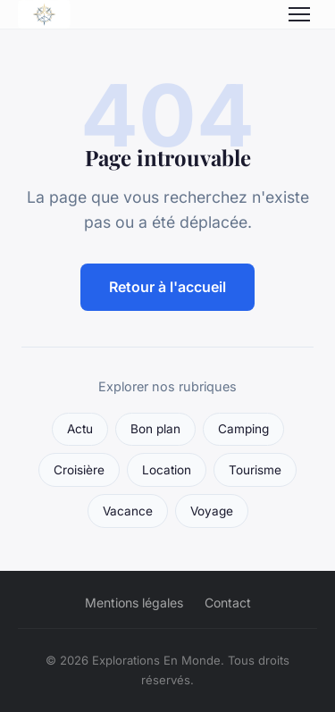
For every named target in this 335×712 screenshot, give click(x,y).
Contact (228, 602)
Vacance (128, 511)
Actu (80, 429)
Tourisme (255, 470)
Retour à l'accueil (167, 287)
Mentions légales (134, 602)
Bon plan (155, 429)
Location (166, 470)
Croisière (79, 470)
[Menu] (299, 14)
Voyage (211, 511)
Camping (243, 429)
